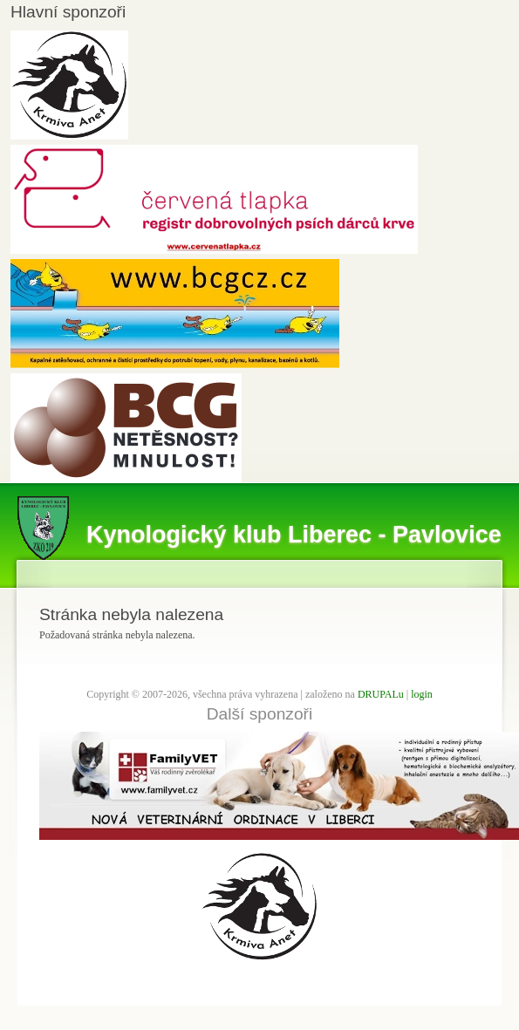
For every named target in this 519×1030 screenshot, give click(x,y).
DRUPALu (381, 694)
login (422, 694)
